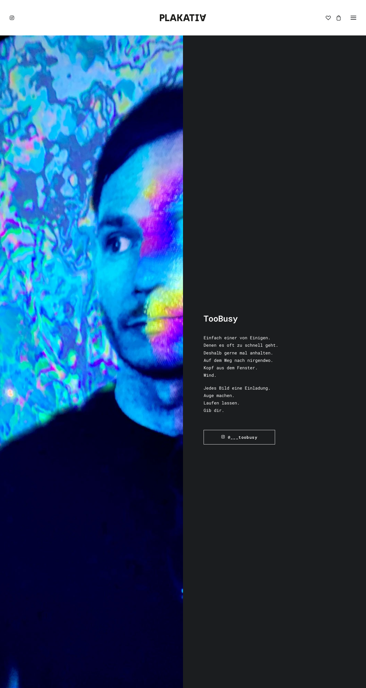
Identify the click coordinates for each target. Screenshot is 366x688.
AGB (192, 510)
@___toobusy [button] (239, 196)
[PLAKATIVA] (183, 17)
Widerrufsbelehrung (211, 525)
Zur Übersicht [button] (183, 412)
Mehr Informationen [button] (67, 589)
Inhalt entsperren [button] (67, 600)
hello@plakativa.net (324, 504)
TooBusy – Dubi (183, 373)
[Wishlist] (326, 17)
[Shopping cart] (336, 17)
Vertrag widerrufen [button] (212, 549)
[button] (12, 17)
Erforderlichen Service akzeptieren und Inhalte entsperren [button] (67, 622)
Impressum (199, 502)
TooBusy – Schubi (284, 383)
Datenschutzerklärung (214, 518)
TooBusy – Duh (81, 368)
